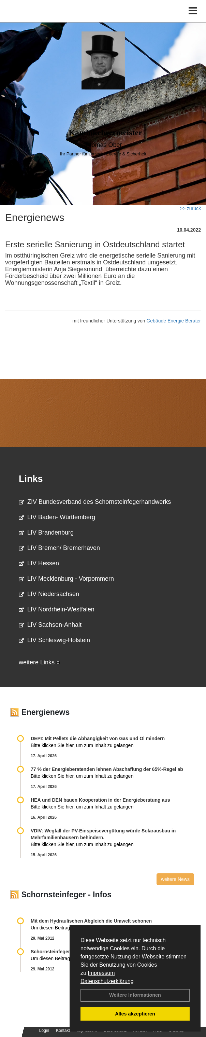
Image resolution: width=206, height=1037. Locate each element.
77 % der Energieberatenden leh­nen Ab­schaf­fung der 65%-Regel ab (107, 769)
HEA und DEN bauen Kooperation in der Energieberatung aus (100, 800)
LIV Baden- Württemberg (57, 517)
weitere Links (39, 662)
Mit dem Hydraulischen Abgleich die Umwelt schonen (91, 921)
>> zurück (190, 208)
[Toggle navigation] (193, 11)
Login (44, 1030)
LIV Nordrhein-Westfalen (56, 609)
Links (31, 479)
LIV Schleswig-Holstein (54, 640)
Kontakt (63, 1030)
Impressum (101, 973)
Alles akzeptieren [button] (135, 1014)
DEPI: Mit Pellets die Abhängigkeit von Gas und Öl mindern (101, 738)
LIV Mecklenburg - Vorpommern (66, 578)
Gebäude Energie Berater (173, 320)
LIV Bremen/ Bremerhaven (59, 547)
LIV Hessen (39, 563)
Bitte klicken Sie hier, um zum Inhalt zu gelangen (82, 745)
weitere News (175, 879)
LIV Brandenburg (46, 532)
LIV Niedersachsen (49, 594)
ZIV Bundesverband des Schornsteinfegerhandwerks (95, 501)
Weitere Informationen (135, 995)
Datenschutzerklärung (107, 981)
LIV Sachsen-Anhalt (50, 624)
